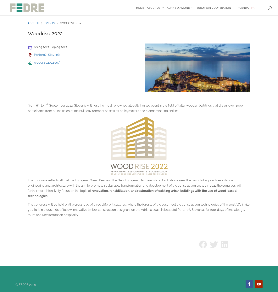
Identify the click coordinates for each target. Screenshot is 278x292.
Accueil (33, 23)
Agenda (243, 7)
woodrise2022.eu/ (47, 62)
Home (140, 7)
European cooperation (214, 7)
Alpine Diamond (178, 7)
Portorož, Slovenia (47, 55)
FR (252, 7)
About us (153, 7)
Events (49, 23)
